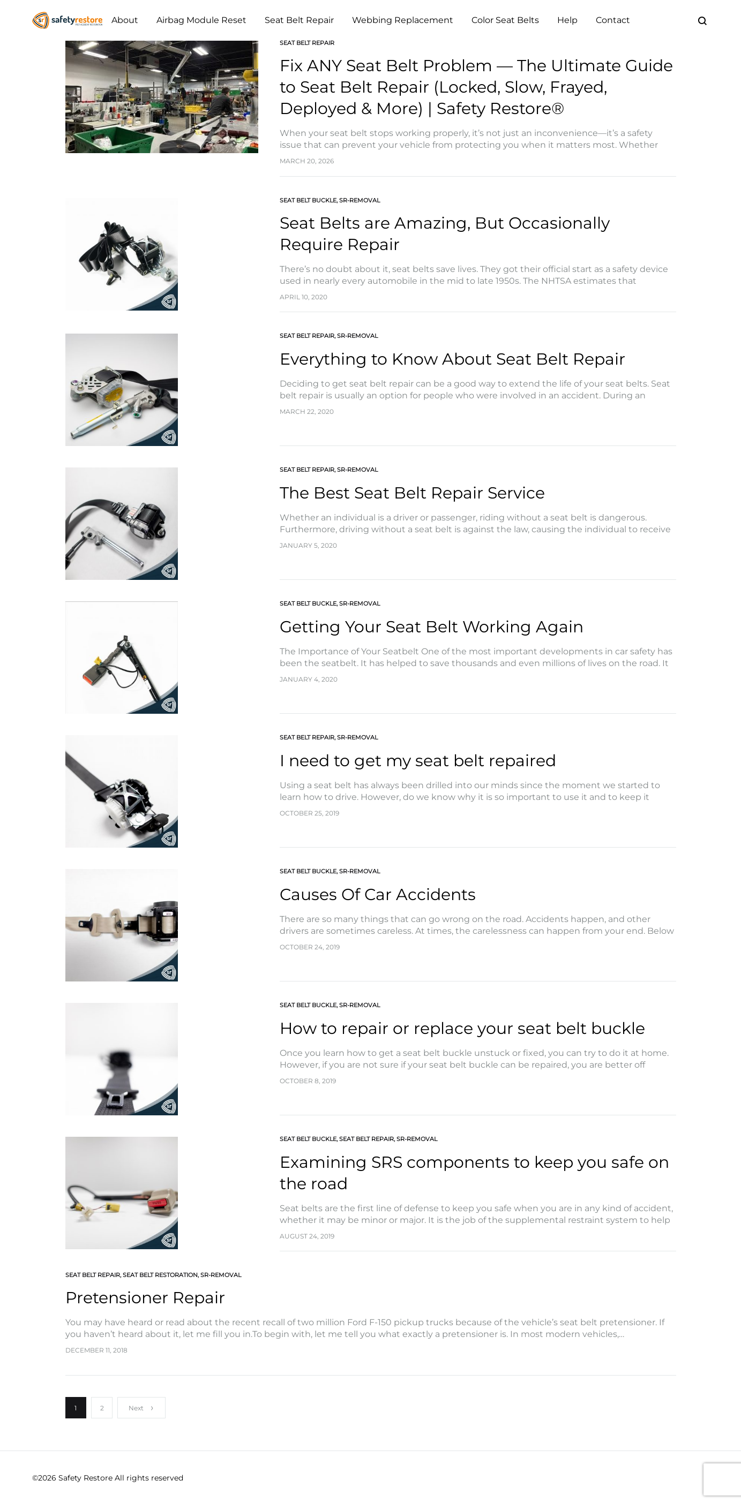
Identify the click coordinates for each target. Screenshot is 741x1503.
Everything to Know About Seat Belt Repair (452, 359)
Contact (613, 20)
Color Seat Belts (505, 20)
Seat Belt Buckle (308, 200)
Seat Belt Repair (299, 20)
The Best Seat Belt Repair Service (412, 493)
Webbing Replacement (402, 20)
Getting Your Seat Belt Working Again (431, 627)
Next (141, 1408)
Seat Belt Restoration (160, 1275)
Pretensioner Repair (145, 1298)
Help (567, 20)
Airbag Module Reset (201, 20)
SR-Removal (359, 200)
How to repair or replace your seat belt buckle (462, 1028)
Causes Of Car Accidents (378, 894)
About (124, 20)
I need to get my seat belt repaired (418, 761)
